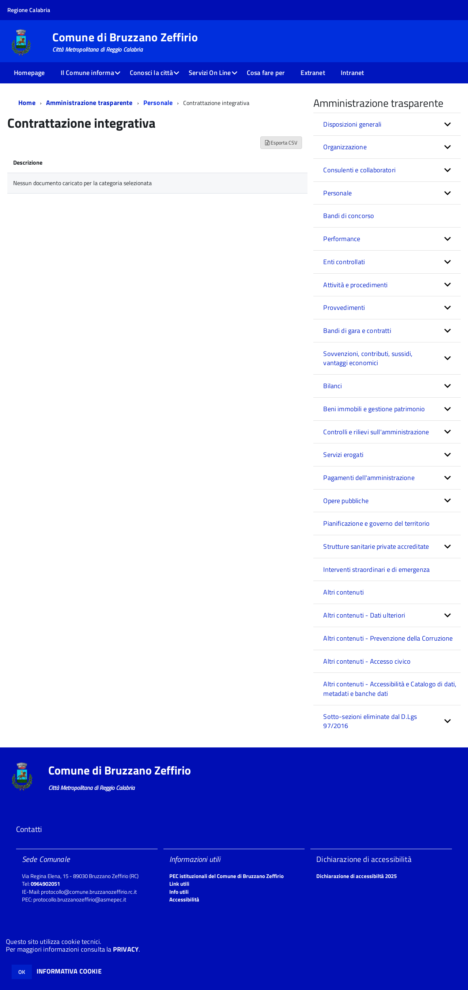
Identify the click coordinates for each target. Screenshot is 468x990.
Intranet (352, 73)
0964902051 (45, 884)
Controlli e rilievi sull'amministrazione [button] (376, 432)
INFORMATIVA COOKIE (69, 971)
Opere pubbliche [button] (346, 501)
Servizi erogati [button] (343, 455)
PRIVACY (126, 949)
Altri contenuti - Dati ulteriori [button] (364, 615)
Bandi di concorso (348, 216)
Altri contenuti (343, 592)
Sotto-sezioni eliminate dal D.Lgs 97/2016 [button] (370, 721)
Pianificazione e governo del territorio (376, 523)
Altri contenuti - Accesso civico (367, 661)
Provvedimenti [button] (344, 307)
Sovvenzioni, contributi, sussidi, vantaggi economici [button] (367, 358)
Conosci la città (151, 73)
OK (21, 972)
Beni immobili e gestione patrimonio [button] (374, 409)
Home (26, 103)
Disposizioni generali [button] (352, 124)
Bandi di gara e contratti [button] (357, 330)
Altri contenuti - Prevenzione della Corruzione (388, 638)
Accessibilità (184, 899)
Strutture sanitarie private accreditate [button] (376, 546)
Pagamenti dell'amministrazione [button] (368, 478)
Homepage (29, 73)
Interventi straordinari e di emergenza (376, 569)
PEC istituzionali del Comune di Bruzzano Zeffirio (226, 876)
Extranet (313, 73)
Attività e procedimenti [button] (355, 285)
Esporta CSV (281, 142)
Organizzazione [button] (345, 147)
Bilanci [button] (332, 386)
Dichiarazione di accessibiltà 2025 (356, 876)
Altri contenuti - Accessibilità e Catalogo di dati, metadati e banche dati (389, 688)
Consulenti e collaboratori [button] (359, 170)
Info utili (179, 892)
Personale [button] (337, 193)
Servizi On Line (210, 73)
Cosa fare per (266, 73)
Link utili (179, 884)
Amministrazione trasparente (89, 103)
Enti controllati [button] (344, 262)
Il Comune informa (87, 73)
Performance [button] (341, 239)
